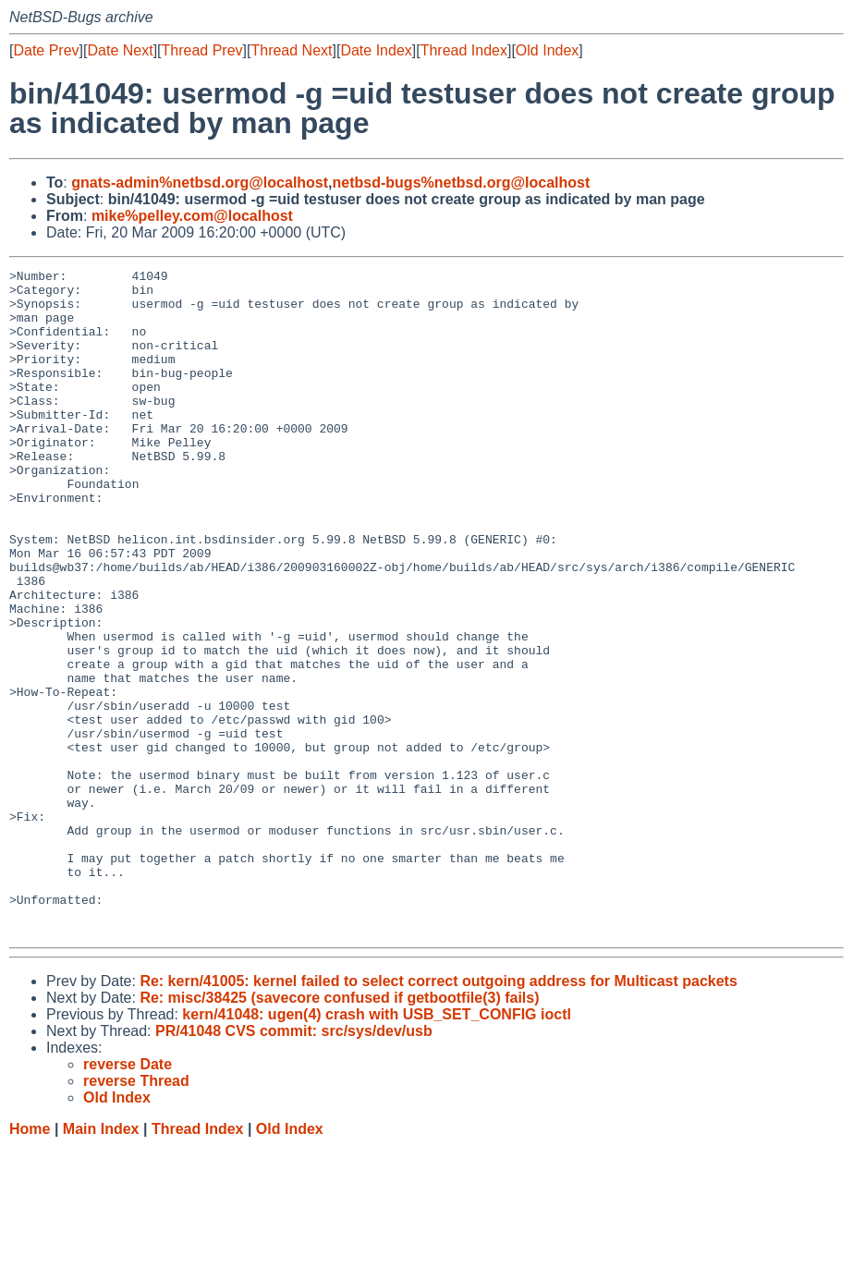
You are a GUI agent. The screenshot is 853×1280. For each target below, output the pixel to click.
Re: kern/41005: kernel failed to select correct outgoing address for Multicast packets (438, 1114)
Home (29, 1262)
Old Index (547, 50)
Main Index (101, 1262)
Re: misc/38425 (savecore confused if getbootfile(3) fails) (339, 1131)
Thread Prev (202, 50)
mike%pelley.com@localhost (192, 216)
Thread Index (463, 50)
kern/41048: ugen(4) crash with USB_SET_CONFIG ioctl (376, 1147)
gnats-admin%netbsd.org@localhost (199, 182)
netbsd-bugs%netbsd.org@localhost (462, 182)
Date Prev (46, 50)
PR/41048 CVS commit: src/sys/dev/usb (294, 1164)
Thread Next (291, 50)
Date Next (119, 50)
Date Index (375, 50)
